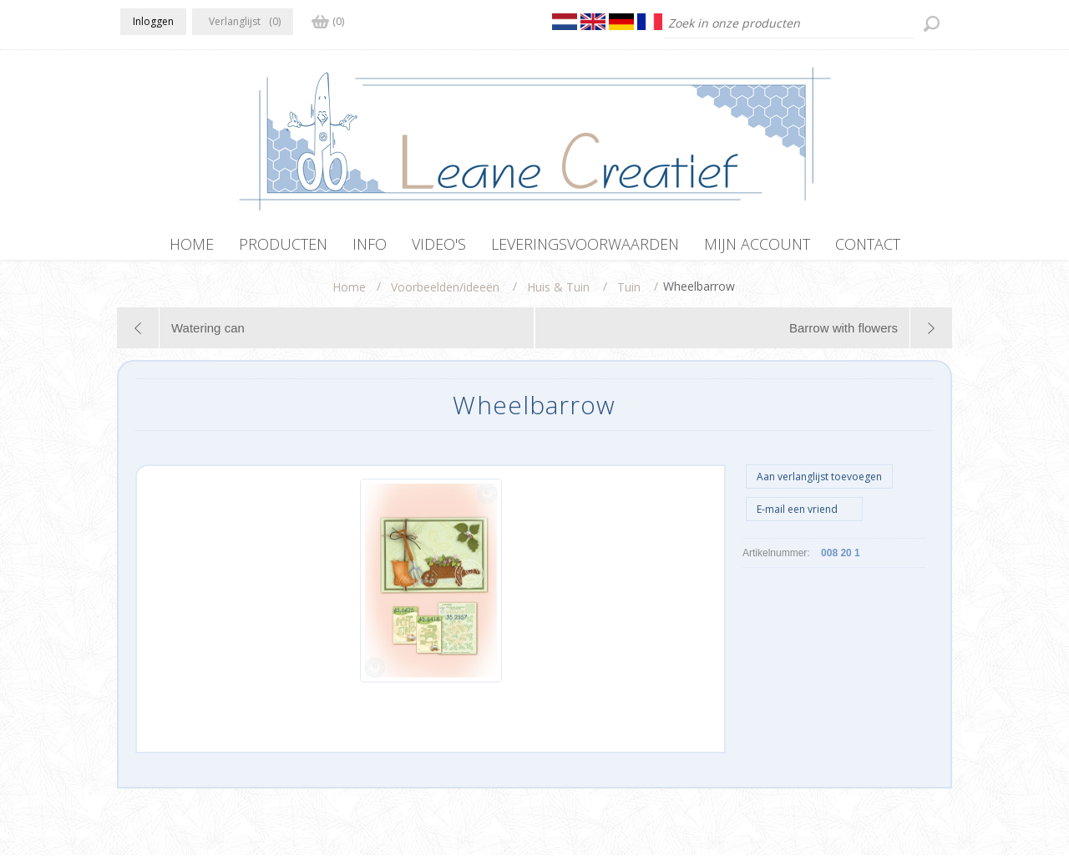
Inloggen (153, 21)
